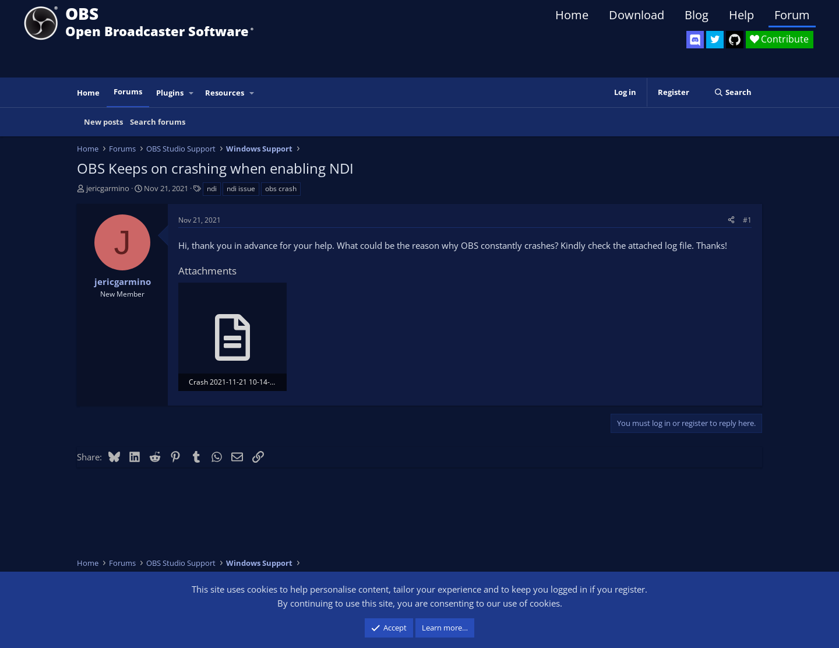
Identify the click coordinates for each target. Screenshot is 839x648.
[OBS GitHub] (734, 39)
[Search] (732, 92)
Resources (224, 92)
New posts (103, 122)
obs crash (281, 188)
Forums (128, 91)
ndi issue (241, 188)
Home (571, 15)
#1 (747, 220)
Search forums (157, 122)
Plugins (170, 92)
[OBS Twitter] (715, 39)
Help (741, 15)
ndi (212, 188)
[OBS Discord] (695, 39)
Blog (696, 15)
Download (636, 15)
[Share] (731, 220)
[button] (192, 93)
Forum (792, 15)
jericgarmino (107, 188)
